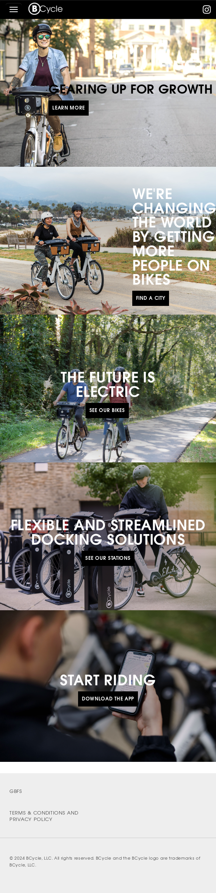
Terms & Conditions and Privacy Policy (43, 816)
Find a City (151, 298)
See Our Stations (107, 558)
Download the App (108, 699)
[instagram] (207, 11)
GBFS (15, 791)
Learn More (68, 108)
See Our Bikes (107, 410)
